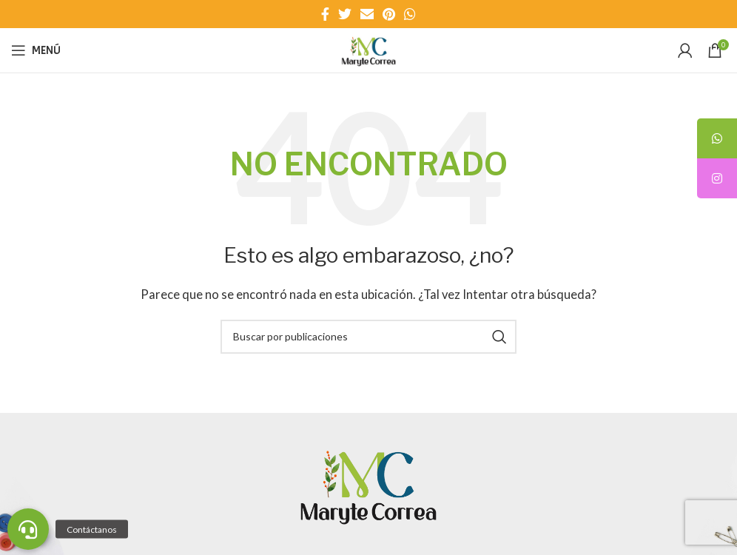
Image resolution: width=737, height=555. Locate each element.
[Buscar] (368, 337)
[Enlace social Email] (367, 14)
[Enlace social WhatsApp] (410, 14)
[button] (28, 529)
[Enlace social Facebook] (325, 14)
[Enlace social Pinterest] (389, 14)
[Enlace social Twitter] (345, 14)
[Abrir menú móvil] (36, 50)
